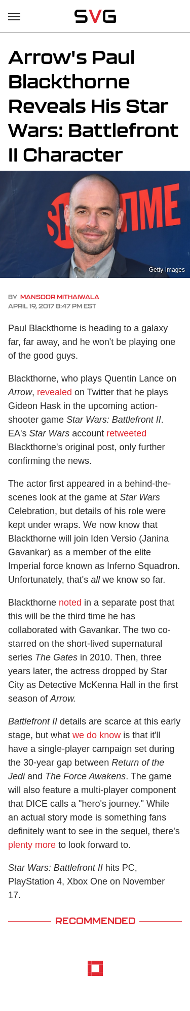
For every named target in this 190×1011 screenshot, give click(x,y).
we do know (96, 735)
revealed (54, 392)
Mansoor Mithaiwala (59, 297)
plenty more (32, 845)
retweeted (126, 433)
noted (70, 602)
